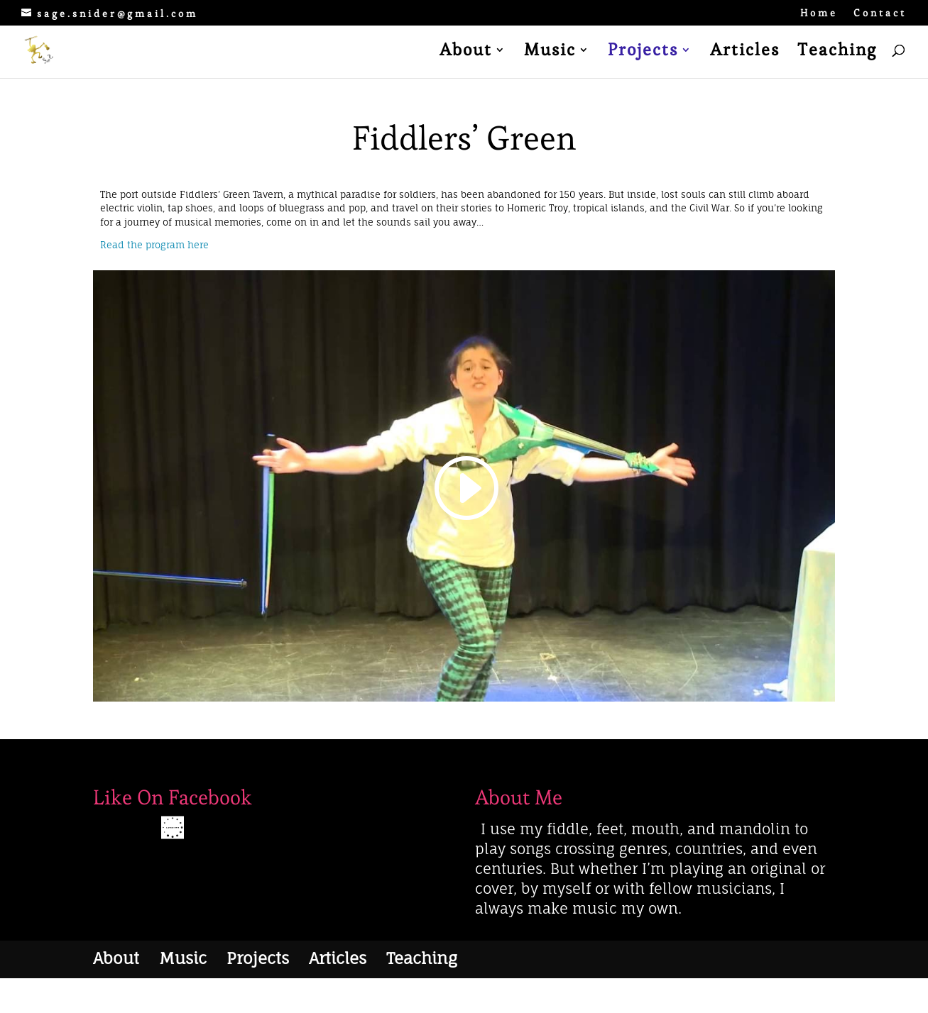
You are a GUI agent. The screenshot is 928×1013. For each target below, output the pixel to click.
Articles (745, 52)
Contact (880, 13)
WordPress (264, 995)
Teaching (837, 52)
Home (819, 13)
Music (550, 52)
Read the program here (154, 244)
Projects (643, 52)
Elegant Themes (168, 995)
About (466, 52)
